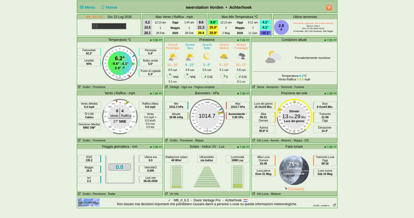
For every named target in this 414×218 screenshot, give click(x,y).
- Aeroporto (271, 87)
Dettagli (171, 87)
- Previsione (98, 87)
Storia (258, 87)
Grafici (83, 87)
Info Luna (260, 140)
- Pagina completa (204, 87)
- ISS (306, 140)
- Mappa (199, 140)
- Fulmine (298, 87)
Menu (89, 7)
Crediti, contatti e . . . (324, 205)
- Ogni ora (186, 87)
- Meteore (285, 140)
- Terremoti (285, 87)
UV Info (171, 193)
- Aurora (274, 140)
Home (109, 7)
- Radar (110, 193)
